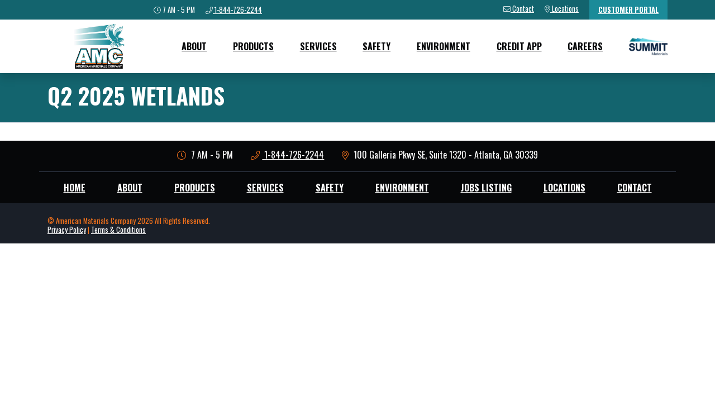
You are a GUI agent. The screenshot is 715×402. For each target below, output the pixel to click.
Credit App (519, 46)
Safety (376, 46)
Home (74, 187)
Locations (564, 187)
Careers (585, 46)
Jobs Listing (486, 187)
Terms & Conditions (118, 229)
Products (253, 46)
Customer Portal (628, 9)
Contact (634, 187)
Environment (443, 46)
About (194, 46)
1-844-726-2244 (288, 154)
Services (318, 46)
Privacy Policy (66, 229)
